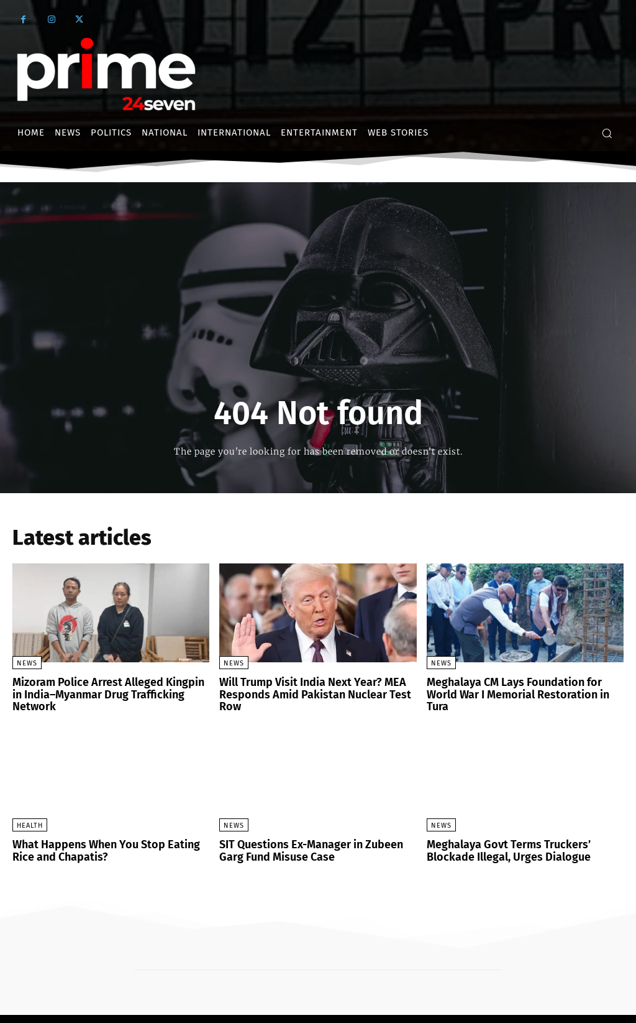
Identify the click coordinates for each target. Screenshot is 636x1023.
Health (30, 811)
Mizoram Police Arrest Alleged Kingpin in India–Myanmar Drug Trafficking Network (105, 687)
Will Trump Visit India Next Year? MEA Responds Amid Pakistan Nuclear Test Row (316, 687)
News (27, 663)
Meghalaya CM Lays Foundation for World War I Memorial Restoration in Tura (520, 687)
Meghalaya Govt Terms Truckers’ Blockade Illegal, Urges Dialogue (523, 834)
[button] (607, 133)
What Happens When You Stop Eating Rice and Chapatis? (107, 834)
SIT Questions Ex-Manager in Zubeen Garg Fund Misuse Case (314, 834)
